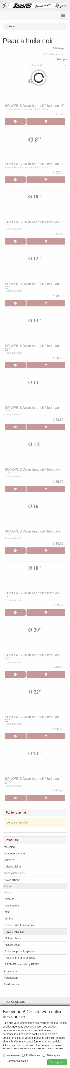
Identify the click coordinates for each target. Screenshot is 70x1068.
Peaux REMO (12, 879)
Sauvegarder (57, 1062)
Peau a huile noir (14, 931)
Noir (7, 912)
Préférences (31, 1055)
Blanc (8, 892)
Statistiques (51, 1055)
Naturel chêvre (13, 938)
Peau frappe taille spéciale (20, 951)
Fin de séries (11, 984)
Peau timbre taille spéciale (20, 957)
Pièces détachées (14, 873)
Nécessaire (11, 1055)
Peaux (7, 886)
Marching (9, 846)
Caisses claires (12, 866)
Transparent (12, 905)
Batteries (9, 860)
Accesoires (10, 971)
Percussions (11, 977)
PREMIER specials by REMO (22, 964)
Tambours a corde (14, 853)
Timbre (9, 918)
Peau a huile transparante (20, 925)
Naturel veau (12, 944)
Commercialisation (15, 1060)
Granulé (9, 899)
